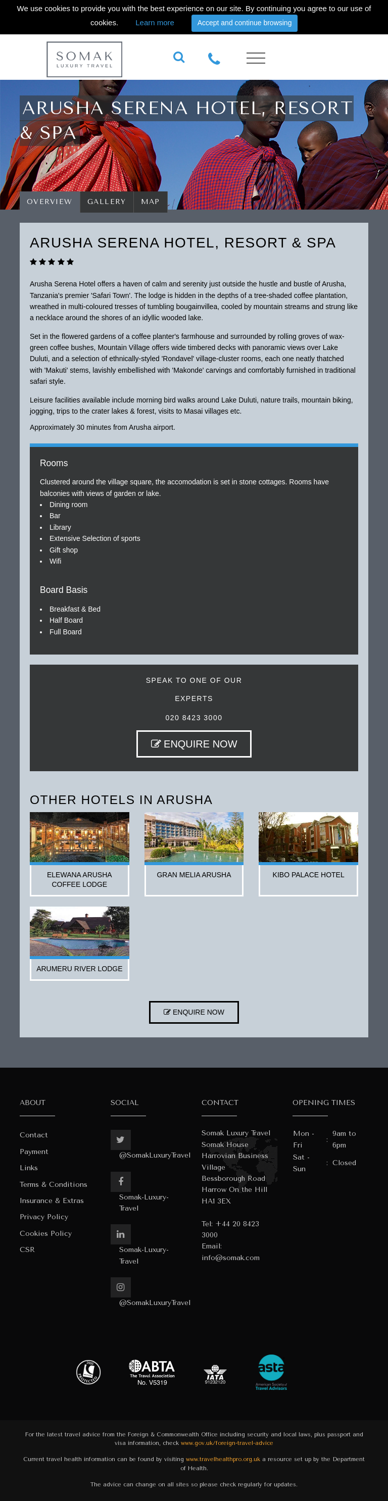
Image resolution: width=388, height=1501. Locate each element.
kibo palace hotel (309, 875)
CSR (27, 1249)
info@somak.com (231, 1258)
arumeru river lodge (79, 969)
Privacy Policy (44, 1217)
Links (29, 1168)
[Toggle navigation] (255, 58)
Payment (34, 1151)
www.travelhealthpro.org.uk (223, 1459)
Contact (34, 1135)
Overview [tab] (50, 201)
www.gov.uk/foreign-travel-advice (227, 1443)
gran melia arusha (194, 875)
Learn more (154, 22)
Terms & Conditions (53, 1184)
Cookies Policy (46, 1233)
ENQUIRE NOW (194, 743)
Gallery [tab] (106, 201)
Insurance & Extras (52, 1200)
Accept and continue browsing (245, 23)
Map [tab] (151, 201)
